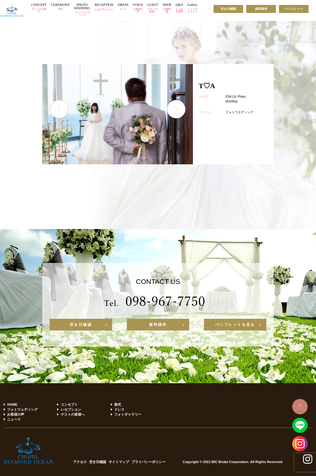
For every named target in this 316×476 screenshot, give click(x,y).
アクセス (80, 462)
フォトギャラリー (127, 414)
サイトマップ (119, 462)
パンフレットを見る (235, 324)
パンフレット (294, 8)
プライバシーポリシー (148, 462)
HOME (12, 404)
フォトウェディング (22, 409)
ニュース (14, 419)
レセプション (71, 409)
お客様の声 (15, 414)
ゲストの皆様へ (73, 414)
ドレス (119, 409)
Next (176, 109)
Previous (59, 109)
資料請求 (261, 8)
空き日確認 (228, 8)
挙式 (117, 404)
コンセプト (69, 404)
